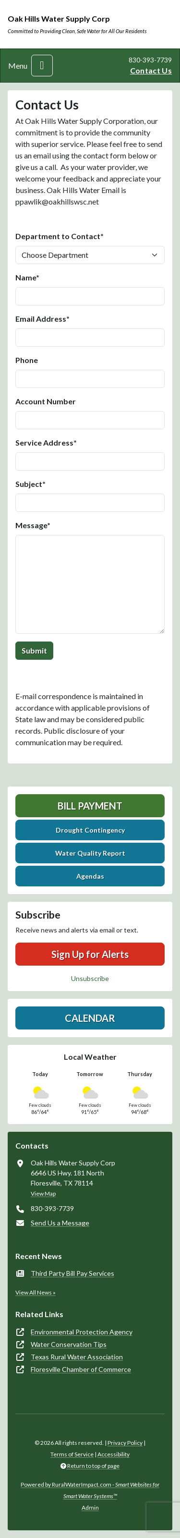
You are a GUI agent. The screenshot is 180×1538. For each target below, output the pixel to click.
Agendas (90, 876)
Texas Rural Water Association (77, 1357)
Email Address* (42, 318)
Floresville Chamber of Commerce (81, 1369)
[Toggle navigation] (42, 65)
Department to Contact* (59, 236)
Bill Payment (90, 805)
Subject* (30, 483)
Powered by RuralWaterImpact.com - (90, 1490)
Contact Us (151, 70)
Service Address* (46, 442)
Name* (27, 277)
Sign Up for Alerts (90, 954)
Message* (32, 525)
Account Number (45, 401)
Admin (90, 1507)
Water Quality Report (90, 853)
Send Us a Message (60, 1223)
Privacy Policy (125, 1442)
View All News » (35, 1292)
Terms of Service (72, 1454)
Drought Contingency (90, 830)
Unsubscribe (90, 978)
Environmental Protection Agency (81, 1332)
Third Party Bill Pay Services (72, 1273)
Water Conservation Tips (69, 1344)
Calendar (90, 1018)
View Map (43, 1193)
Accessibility (113, 1454)
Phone (26, 359)
